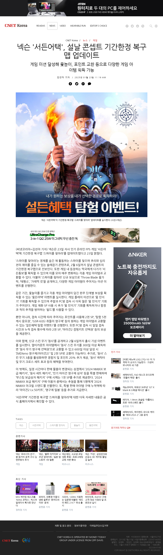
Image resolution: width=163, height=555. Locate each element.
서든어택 (36, 425)
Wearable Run (78, 26)
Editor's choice (98, 26)
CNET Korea (72, 40)
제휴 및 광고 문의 (63, 526)
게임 (95, 40)
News (52, 26)
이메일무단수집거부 (99, 526)
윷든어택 (93, 425)
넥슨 (21, 425)
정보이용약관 (80, 526)
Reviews (40, 26)
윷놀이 (77, 425)
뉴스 (85, 40)
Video (63, 26)
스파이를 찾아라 (57, 425)
